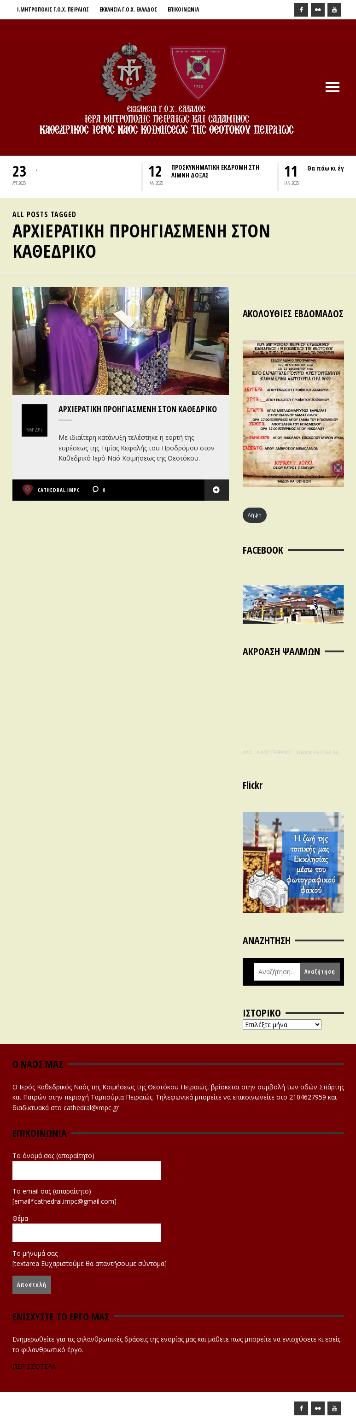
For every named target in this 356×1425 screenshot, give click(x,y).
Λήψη (255, 514)
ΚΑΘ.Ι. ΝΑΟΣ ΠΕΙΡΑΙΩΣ (267, 752)
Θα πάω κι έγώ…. (331, 168)
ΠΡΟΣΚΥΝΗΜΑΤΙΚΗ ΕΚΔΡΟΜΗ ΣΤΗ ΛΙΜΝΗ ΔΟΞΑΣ (215, 171)
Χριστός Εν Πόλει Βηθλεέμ (323, 752)
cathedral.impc (59, 489)
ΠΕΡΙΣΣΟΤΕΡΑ (34, 1366)
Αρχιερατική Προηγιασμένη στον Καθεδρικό (137, 408)
